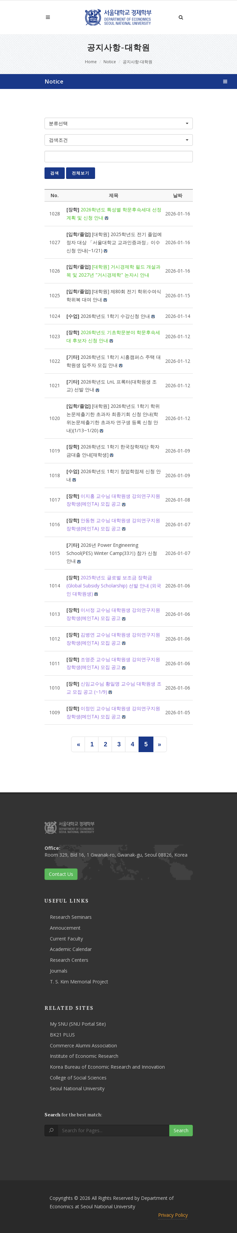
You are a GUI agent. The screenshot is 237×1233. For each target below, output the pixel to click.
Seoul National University (77, 1088)
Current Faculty (66, 938)
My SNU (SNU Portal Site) (78, 1024)
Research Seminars (71, 917)
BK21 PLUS (62, 1034)
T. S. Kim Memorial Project (79, 981)
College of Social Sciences (78, 1077)
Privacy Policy (173, 1215)
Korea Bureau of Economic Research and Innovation (107, 1067)
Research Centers (69, 960)
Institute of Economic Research (84, 1056)
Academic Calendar (71, 949)
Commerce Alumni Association (83, 1045)
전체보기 (80, 173)
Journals (58, 971)
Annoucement (65, 928)
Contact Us (61, 874)
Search (181, 1130)
